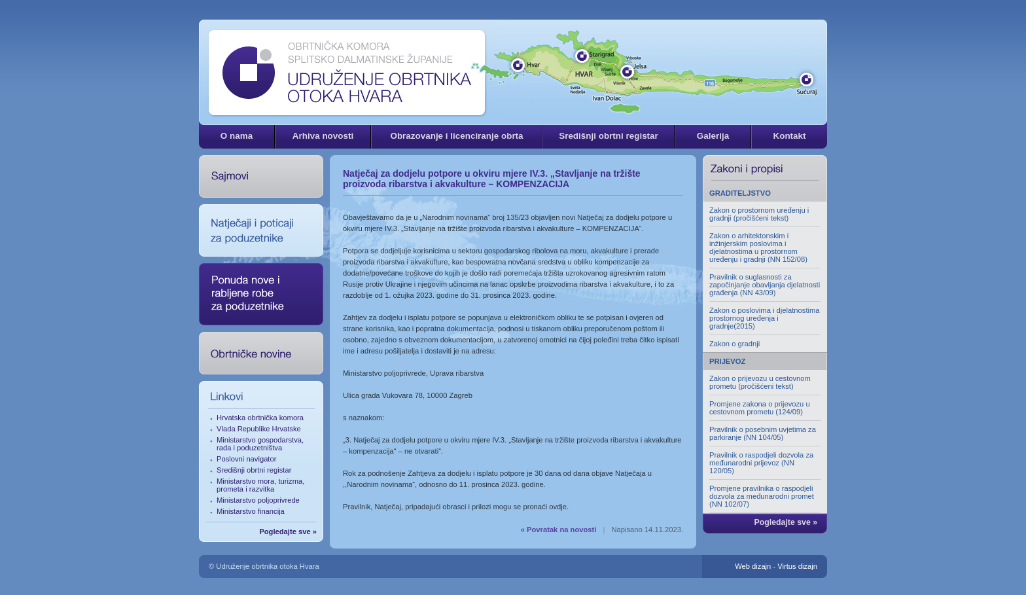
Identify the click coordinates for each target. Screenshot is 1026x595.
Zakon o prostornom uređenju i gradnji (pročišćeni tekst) (759, 214)
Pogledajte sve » (288, 531)
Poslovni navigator (246, 459)
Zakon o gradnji (734, 344)
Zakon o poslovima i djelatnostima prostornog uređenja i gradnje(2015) (764, 318)
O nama (237, 136)
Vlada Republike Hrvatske (259, 429)
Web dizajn (753, 566)
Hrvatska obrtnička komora (260, 418)
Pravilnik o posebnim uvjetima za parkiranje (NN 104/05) (762, 433)
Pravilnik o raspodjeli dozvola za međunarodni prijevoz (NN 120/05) (761, 463)
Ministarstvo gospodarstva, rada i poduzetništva (260, 444)
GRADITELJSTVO (740, 193)
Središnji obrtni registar (608, 136)
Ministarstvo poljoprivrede (258, 500)
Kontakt (789, 136)
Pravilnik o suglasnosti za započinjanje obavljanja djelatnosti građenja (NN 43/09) (764, 285)
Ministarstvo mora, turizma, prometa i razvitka (260, 485)
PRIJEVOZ (727, 361)
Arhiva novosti (322, 136)
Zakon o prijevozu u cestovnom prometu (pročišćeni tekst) (760, 382)
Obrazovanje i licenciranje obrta (456, 136)
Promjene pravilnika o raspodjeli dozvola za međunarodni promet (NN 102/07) (761, 496)
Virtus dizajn (797, 566)
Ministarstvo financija (251, 511)
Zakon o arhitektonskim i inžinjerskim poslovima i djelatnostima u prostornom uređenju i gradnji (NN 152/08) (758, 247)
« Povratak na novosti (559, 529)
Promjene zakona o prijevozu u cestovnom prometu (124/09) (759, 408)
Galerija (713, 136)
